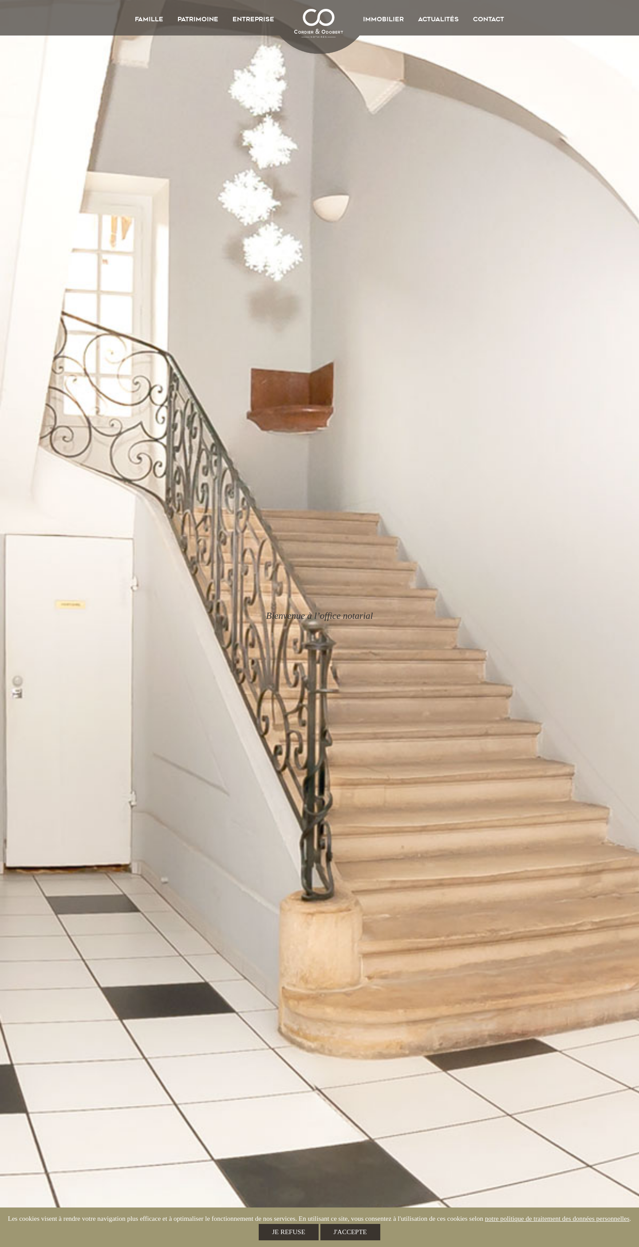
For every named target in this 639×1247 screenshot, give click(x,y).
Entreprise (253, 19)
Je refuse (288, 1231)
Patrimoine (198, 19)
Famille (149, 19)
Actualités (438, 19)
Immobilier (383, 19)
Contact (488, 19)
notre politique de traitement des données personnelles (557, 1218)
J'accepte (350, 1231)
